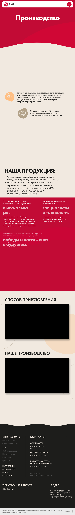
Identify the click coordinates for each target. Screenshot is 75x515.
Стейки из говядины (9, 451)
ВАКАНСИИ (7, 476)
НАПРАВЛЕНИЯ (8, 466)
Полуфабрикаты (8, 454)
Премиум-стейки (8, 440)
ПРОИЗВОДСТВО (9, 469)
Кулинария (6, 460)
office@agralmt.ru (8, 489)
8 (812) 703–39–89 (38, 455)
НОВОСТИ (6, 473)
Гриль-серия (6, 457)
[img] (69, 4)
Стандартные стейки (10, 443)
